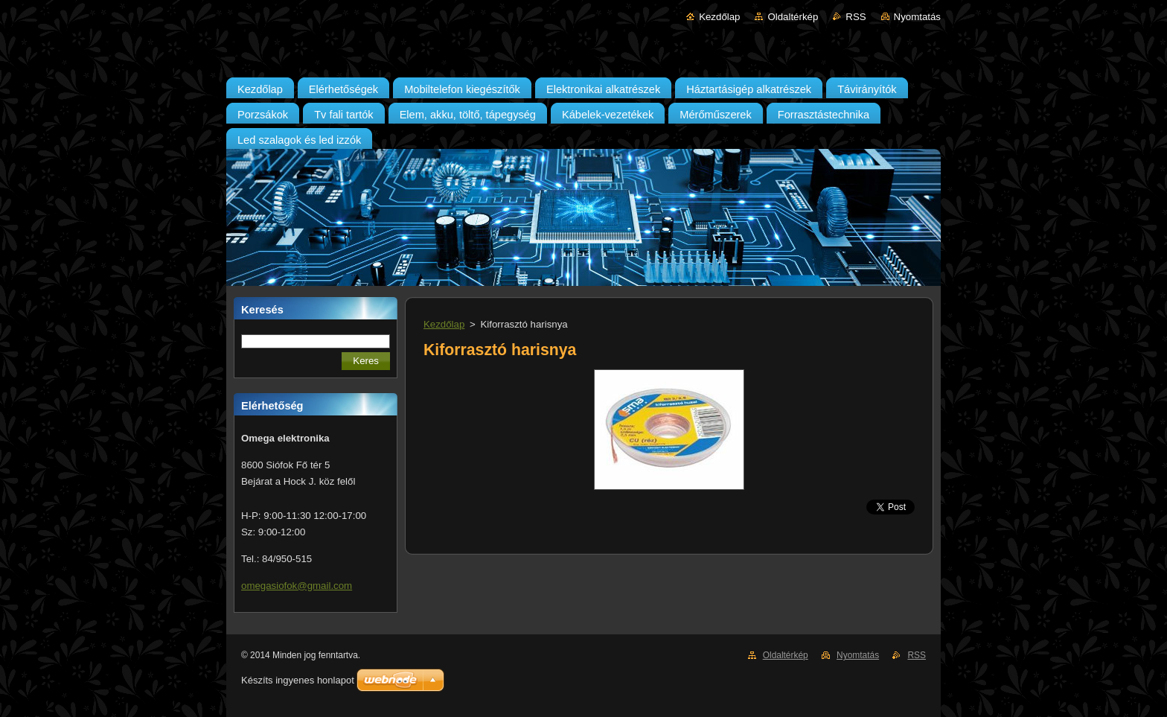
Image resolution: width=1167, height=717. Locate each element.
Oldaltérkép (792, 16)
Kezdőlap (719, 16)
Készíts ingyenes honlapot (297, 680)
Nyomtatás (917, 16)
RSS (855, 16)
